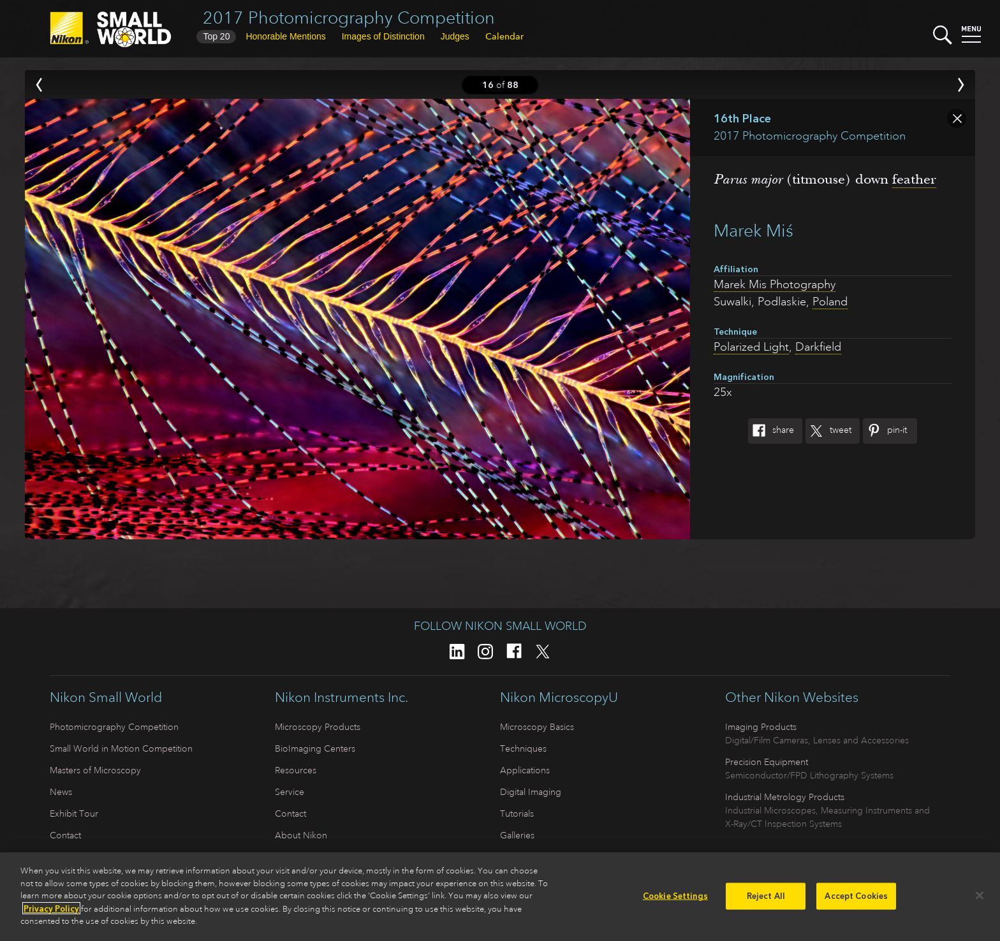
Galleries (517, 835)
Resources (295, 770)
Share (771, 431)
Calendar (504, 36)
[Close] (980, 899)
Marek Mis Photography (774, 284)
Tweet (828, 431)
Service (289, 792)
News (61, 792)
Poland (830, 302)
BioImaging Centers (315, 748)
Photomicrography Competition (114, 727)
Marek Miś (753, 230)
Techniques (523, 748)
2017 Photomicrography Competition (349, 17)
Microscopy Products (317, 727)
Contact (65, 835)
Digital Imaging (530, 792)
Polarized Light (751, 347)
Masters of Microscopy (95, 770)
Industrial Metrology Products (784, 797)
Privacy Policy (51, 911)
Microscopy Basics (537, 727)
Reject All (766, 899)
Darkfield (818, 347)
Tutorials (517, 813)
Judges (455, 36)
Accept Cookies (856, 899)
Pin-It (885, 431)
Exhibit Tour (74, 813)
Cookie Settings (675, 899)
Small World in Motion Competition (121, 748)
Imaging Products (761, 727)
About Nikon (301, 835)
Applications (525, 770)
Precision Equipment (766, 762)
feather (914, 179)
